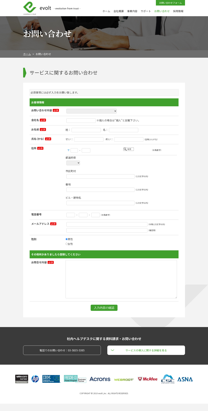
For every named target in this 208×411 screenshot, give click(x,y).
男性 (69, 239)
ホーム (27, 54)
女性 (69, 244)
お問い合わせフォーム (170, 2)
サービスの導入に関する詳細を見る (146, 357)
